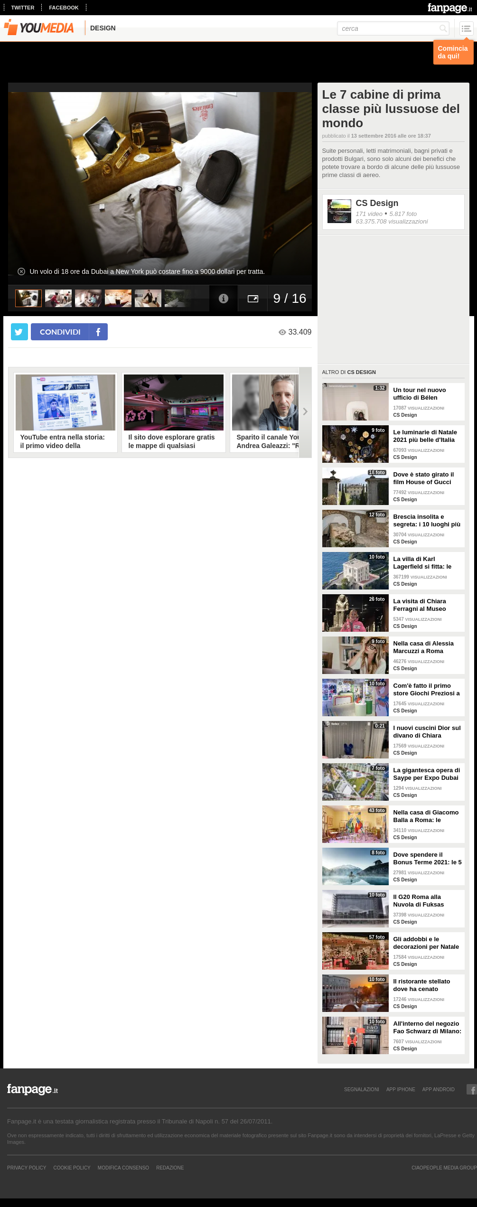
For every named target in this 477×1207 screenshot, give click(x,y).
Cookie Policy (71, 1167)
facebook (63, 7)
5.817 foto (403, 213)
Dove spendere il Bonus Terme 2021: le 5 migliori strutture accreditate (427, 858)
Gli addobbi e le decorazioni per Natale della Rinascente (426, 943)
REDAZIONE (170, 1167)
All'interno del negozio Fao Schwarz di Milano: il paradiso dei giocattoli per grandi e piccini (427, 1027)
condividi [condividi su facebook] (60, 331)
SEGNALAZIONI (361, 1089)
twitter (23, 7)
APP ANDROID (438, 1089)
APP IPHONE (400, 1089)
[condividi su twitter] (19, 331)
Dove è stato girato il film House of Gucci (423, 478)
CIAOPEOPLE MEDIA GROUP (444, 1167)
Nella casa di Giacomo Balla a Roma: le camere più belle (426, 816)
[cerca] (393, 28)
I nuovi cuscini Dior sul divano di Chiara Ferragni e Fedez (427, 731)
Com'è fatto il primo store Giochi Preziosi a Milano (426, 689)
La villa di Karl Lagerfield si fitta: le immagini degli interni (425, 563)
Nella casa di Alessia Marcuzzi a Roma (423, 647)
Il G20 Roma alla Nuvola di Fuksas (418, 900)
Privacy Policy (26, 1167)
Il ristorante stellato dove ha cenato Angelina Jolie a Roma (426, 985)
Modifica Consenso (123, 1167)
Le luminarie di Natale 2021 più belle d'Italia (425, 436)
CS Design (377, 203)
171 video (369, 213)
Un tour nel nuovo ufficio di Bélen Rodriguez (419, 394)
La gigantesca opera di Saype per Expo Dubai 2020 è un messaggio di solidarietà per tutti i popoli (426, 774)
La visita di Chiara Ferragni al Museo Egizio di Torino (419, 605)
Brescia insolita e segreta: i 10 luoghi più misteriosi (427, 520)
